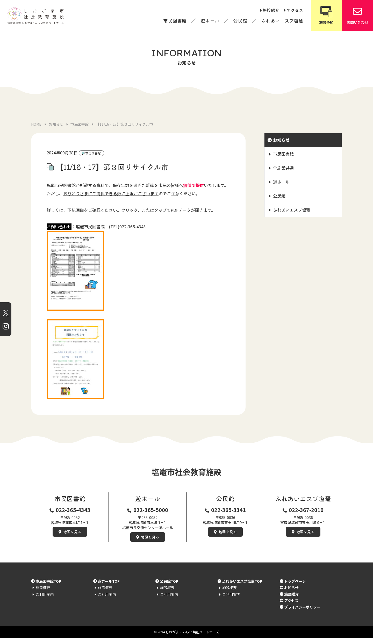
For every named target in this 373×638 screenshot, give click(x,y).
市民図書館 (175, 20)
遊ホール (209, 20)
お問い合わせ (357, 15)
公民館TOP (169, 581)
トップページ (295, 581)
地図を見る (72, 531)
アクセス (294, 10)
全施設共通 (283, 168)
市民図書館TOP (48, 581)
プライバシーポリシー (302, 607)
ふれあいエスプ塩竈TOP (242, 581)
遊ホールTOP (109, 581)
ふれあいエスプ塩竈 (282, 20)
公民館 (240, 20)
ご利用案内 (45, 594)
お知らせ (281, 140)
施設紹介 (271, 10)
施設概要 (43, 587)
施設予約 (326, 15)
